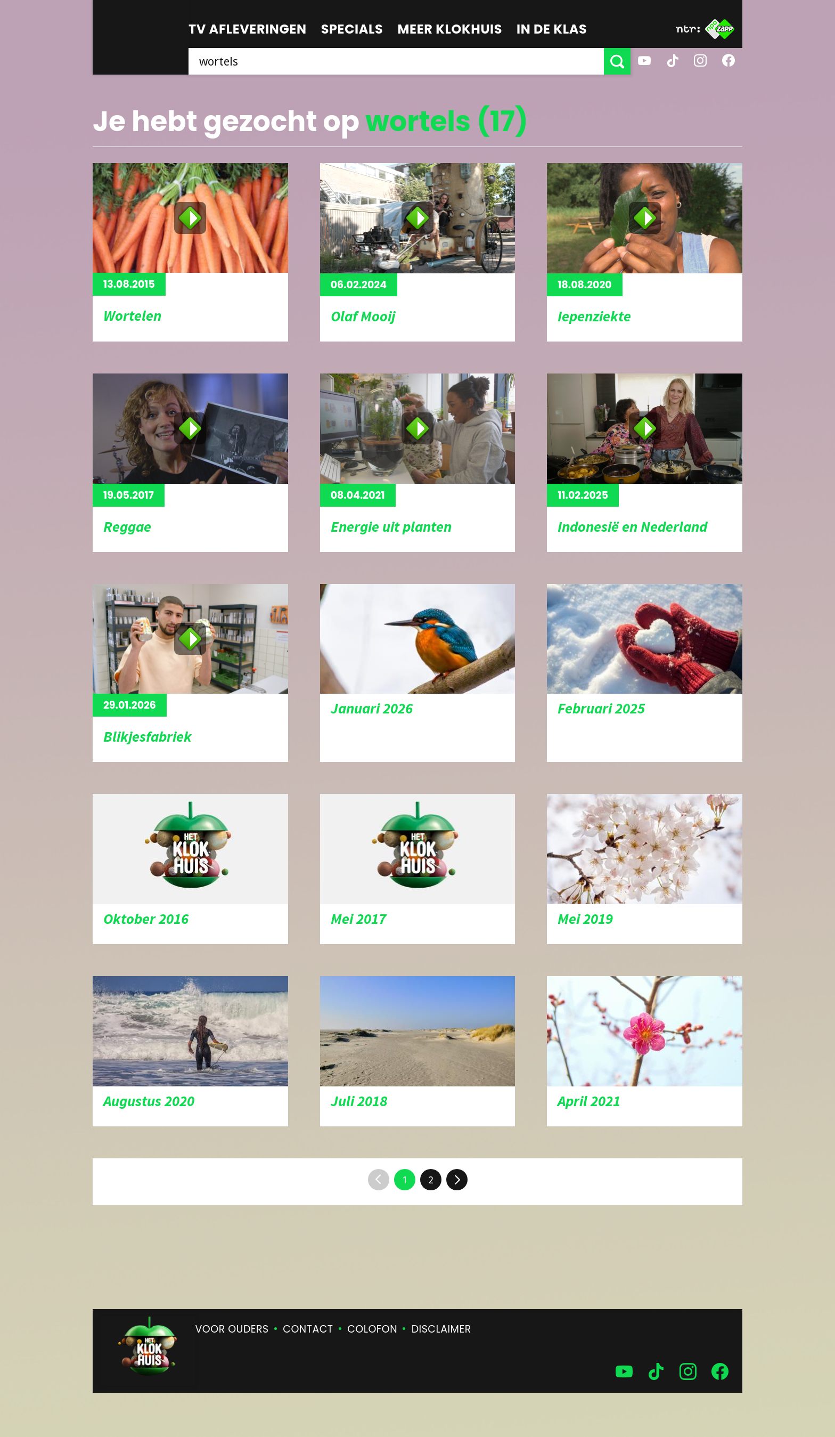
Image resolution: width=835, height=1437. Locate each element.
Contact (308, 1329)
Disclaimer (441, 1329)
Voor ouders (232, 1329)
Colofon (372, 1329)
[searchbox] (396, 61)
